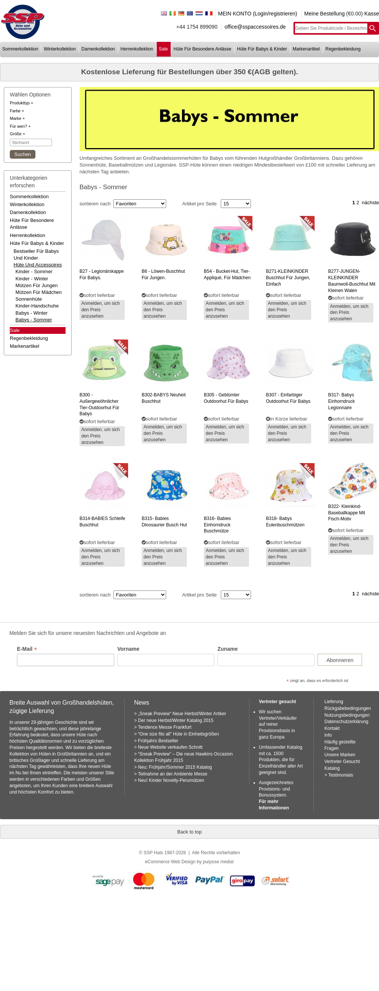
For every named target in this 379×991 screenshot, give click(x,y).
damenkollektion (98, 49)
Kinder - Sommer (33, 271)
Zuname (227, 649)
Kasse (371, 14)
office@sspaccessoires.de (255, 27)
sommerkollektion (20, 49)
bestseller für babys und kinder (36, 254)
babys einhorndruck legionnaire (341, 401)
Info (328, 735)
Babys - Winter (31, 313)
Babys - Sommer (33, 320)
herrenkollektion (137, 49)
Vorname (128, 649)
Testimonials (340, 775)
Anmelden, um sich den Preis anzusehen (100, 310)
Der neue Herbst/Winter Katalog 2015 (175, 720)
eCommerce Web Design (170, 861)
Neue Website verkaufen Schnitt (170, 747)
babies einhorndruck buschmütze (217, 525)
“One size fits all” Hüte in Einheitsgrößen (178, 734)
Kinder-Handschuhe (37, 306)
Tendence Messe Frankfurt (164, 727)
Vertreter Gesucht (342, 761)
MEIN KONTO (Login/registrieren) (257, 14)
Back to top (189, 832)
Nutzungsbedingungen (347, 715)
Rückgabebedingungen (347, 708)
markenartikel (306, 49)
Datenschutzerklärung (346, 721)
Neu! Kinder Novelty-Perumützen (171, 780)
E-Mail (27, 649)
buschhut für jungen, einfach (288, 278)
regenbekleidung (343, 49)
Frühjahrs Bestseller (158, 740)
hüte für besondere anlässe (202, 49)
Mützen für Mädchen (38, 292)
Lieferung (333, 701)
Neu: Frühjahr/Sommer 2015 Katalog (175, 767)
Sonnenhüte (28, 299)
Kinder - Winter (31, 278)
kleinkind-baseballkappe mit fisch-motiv (346, 513)
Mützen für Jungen (36, 285)
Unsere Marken (339, 754)
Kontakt (332, 728)
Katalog (332, 768)
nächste (370, 202)
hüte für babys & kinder (262, 49)
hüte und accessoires (38, 265)
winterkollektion (60, 49)
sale (163, 49)
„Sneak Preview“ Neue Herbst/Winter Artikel (182, 713)
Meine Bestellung (324, 14)
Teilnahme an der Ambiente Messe (172, 774)
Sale (15, 330)
